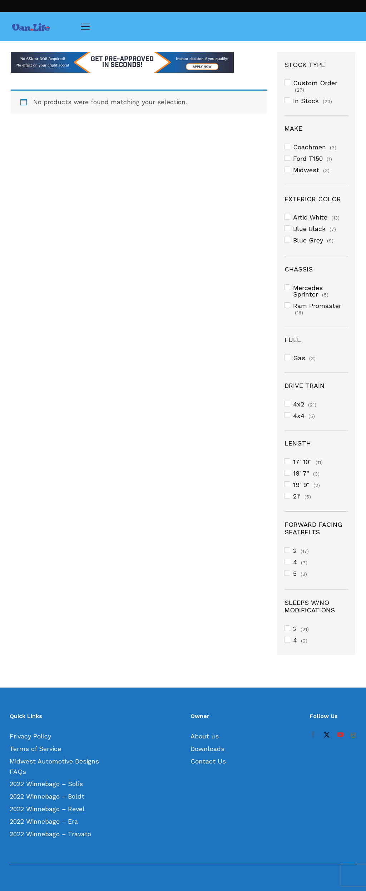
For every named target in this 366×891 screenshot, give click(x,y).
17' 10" (302, 462)
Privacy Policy (30, 736)
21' (297, 496)
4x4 (299, 415)
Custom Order (315, 83)
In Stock (306, 101)
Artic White (310, 217)
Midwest (306, 170)
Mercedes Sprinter (308, 291)
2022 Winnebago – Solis (46, 784)
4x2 (298, 404)
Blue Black (309, 228)
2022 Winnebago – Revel (47, 809)
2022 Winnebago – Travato (50, 834)
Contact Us (208, 761)
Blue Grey (308, 240)
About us (205, 736)
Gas (299, 358)
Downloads (207, 748)
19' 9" (301, 484)
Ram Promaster (317, 305)
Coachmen (309, 147)
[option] (139, 62)
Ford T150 (308, 158)
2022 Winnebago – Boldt (47, 796)
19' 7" (301, 473)
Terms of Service (35, 748)
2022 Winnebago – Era (44, 821)
